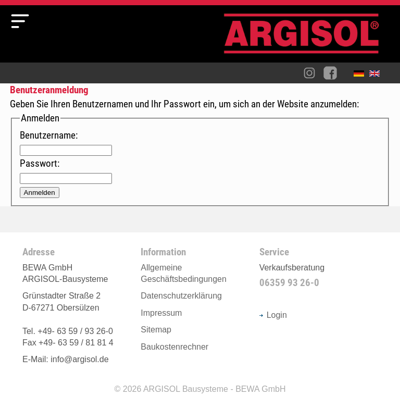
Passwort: (39, 163)
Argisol (306, 38)
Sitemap (156, 329)
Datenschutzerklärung (181, 295)
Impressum (161, 312)
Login (273, 315)
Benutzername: (49, 135)
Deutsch (361, 75)
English (377, 75)
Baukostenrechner (174, 346)
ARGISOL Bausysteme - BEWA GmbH (214, 389)
